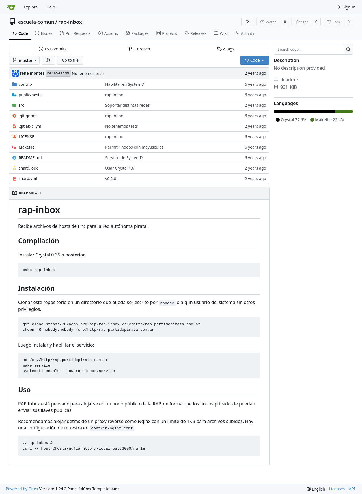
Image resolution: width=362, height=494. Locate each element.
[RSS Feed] (247, 22)
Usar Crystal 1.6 (119, 168)
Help (50, 7)
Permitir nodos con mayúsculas (134, 147)
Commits (52, 49)
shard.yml (28, 178)
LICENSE (26, 136)
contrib (25, 84)
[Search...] (348, 49)
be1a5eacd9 (58, 73)
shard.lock (28, 168)
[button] (48, 60)
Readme (286, 79)
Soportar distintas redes (127, 105)
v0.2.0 (110, 178)
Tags (225, 49)
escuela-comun (36, 22)
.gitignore (28, 115)
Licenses (337, 488)
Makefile (27, 147)
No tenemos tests (88, 73)
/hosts (30, 94)
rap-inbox (70, 22)
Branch (139, 49)
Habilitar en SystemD (124, 84)
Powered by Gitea (22, 488)
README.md (30, 157)
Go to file (70, 60)
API (352, 488)
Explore (31, 7)
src (21, 105)
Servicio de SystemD (124, 157)
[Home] (11, 7)
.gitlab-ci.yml (30, 126)
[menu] (316, 489)
